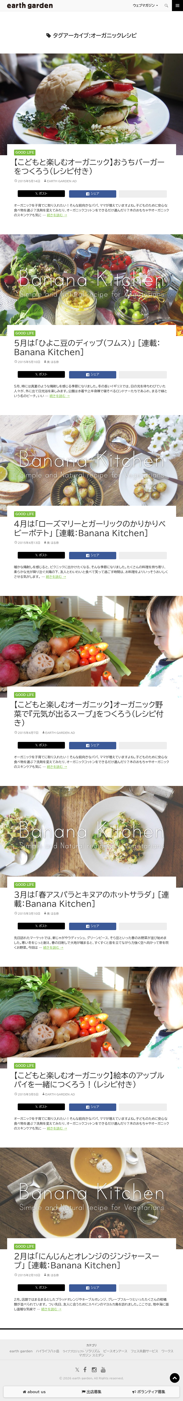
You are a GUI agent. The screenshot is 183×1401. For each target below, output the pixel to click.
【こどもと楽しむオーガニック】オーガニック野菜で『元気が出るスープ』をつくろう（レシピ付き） (89, 714)
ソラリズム (81, 1351)
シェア (92, 194)
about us (34, 1392)
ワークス (168, 1351)
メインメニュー (177, 5)
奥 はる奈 (53, 361)
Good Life (24, 152)
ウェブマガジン (144, 5)
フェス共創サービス (144, 1351)
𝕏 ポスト (41, 193)
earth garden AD (62, 181)
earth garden (20, 1351)
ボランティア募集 (148, 1392)
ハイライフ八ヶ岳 (47, 1351)
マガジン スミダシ (91, 1355)
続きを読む (57, 215)
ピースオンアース (115, 1351)
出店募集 (91, 1392)
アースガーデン (30, 5)
